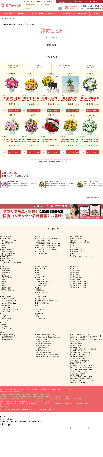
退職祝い (3, 246)
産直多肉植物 (40, 291)
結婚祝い (3, 283)
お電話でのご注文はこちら (73, 8)
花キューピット (4, 389)
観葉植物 (3, 324)
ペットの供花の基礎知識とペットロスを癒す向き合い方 (86, 340)
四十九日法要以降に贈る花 (8, 253)
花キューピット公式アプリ (80, 403)
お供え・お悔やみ (7, 249)
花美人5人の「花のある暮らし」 (80, 360)
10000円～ (76, 278)
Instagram (17, 394)
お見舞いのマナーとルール (43, 349)
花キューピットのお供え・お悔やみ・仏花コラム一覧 (86, 336)
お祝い (3, 274)
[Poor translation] (7, 424)
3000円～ (76, 270)
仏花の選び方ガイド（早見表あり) (80, 353)
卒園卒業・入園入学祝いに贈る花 (8, 403)
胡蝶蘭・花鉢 (4, 257)
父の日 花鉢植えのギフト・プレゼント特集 (48, 244)
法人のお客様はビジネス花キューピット (20, 389)
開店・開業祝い (5, 244)
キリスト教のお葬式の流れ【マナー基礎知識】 (84, 349)
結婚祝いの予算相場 (41, 340)
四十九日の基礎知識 (76, 343)
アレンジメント (40, 268)
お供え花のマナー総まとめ (78, 351)
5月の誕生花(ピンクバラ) (8, 242)
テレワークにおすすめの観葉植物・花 (81, 367)
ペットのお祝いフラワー (8, 291)
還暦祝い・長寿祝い (7, 289)
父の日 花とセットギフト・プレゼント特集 (48, 246)
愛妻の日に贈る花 (4, 401)
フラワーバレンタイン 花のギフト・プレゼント (23, 401)
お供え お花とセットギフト (9, 307)
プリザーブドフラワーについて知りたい (82, 380)
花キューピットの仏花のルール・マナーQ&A (83, 338)
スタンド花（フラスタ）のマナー (45, 347)
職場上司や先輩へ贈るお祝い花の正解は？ (48, 354)
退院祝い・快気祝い (7, 287)
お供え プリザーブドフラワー (9, 309)
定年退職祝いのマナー (7, 340)
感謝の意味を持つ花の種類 (78, 382)
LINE (28, 394)
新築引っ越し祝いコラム (43, 351)
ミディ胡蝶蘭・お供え (42, 283)
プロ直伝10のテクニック (78, 358)
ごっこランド (34, 394)
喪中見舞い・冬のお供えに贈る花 (60, 398)
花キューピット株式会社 (47, 409)
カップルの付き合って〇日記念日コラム (82, 377)
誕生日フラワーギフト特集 (8, 240)
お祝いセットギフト (24, 403)
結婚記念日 (4, 247)
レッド (38, 311)
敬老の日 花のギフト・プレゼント (22, 398)
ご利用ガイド (44, 389)
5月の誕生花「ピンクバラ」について (81, 379)
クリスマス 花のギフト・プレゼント (41, 398)
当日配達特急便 (30, 4)
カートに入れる (14, 110)
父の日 (3, 294)
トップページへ (51, 36)
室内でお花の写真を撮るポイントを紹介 (82, 369)
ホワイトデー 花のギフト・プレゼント (46, 401)
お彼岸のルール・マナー (78, 347)
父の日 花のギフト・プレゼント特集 (11, 262)
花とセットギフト (40, 298)
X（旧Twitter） (4, 394)
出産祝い (3, 285)
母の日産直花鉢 (33, 396)
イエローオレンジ (41, 309)
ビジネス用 (4, 320)
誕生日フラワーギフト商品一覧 (80, 242)
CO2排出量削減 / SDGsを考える (80, 356)
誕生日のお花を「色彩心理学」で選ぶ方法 (48, 338)
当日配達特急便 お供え (7, 298)
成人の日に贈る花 (75, 398)
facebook (11, 394)
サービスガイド (27, 1)
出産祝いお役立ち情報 (42, 341)
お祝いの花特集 (6, 238)
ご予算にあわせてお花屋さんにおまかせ (47, 300)
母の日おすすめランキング (45, 396)
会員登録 (78, 1)
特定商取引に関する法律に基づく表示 (9, 391)
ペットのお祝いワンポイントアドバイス (47, 345)
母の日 (3, 293)
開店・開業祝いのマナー (8, 338)
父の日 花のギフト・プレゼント (62, 396)
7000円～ (76, 276)
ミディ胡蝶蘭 (5, 326)
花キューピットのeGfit (42, 304)
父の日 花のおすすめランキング (45, 242)
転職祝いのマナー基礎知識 (43, 343)
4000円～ (76, 272)
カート (92, 1)
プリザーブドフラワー (7, 259)
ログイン (86, 1)
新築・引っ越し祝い (7, 278)
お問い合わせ (48, 1)
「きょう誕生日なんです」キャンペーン (47, 253)
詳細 (4, 111)
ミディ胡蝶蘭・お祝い (42, 281)
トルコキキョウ (75, 247)
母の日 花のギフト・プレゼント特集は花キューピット (14, 396)
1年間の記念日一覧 (76, 375)
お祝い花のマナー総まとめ (43, 353)
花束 (37, 270)
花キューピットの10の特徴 (78, 373)
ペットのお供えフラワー (8, 311)
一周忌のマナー (75, 341)
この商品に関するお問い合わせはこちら (51, 161)
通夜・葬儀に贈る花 (7, 255)
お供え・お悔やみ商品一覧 (8, 300)
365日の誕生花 (46, 403)
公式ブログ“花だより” (45, 394)
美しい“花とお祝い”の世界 (78, 362)
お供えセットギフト (36, 403)
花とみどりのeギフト (41, 302)
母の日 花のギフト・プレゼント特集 (46, 249)
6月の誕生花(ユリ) (76, 251)
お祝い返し (4, 315)
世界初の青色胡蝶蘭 (41, 285)
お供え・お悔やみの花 (7, 251)
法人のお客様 (45, 4)
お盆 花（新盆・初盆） (6, 398)
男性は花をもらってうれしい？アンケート (83, 366)
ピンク (38, 307)
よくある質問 (38, 1)
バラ (72, 244)
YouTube (23, 394)
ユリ (72, 246)
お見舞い (3, 317)
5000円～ (76, 274)
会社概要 (60, 389)
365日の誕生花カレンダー (8, 336)
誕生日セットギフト (76, 253)
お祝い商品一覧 (5, 272)
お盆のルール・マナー (77, 345)
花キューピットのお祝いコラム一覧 (46, 336)
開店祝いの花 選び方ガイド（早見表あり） (48, 356)
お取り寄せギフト (6, 319)
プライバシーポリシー (70, 389)
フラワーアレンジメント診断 (79, 371)
